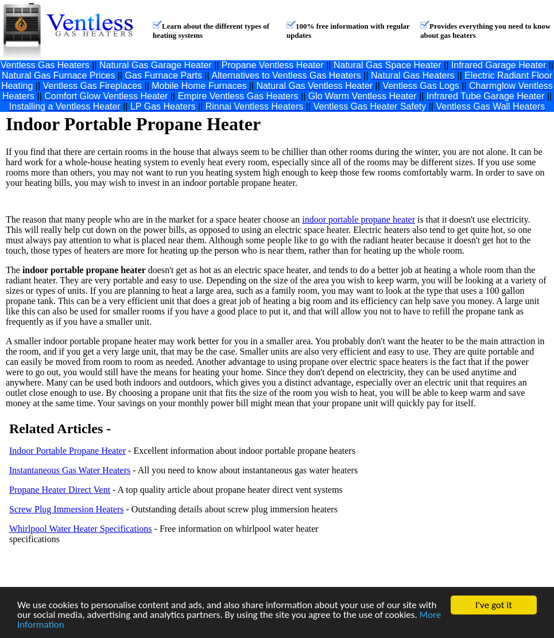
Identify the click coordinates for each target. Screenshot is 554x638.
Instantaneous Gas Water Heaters (69, 470)
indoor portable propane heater (358, 219)
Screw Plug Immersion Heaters (66, 509)
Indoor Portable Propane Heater (67, 451)
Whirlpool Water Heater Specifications (80, 529)
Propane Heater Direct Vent (59, 490)
